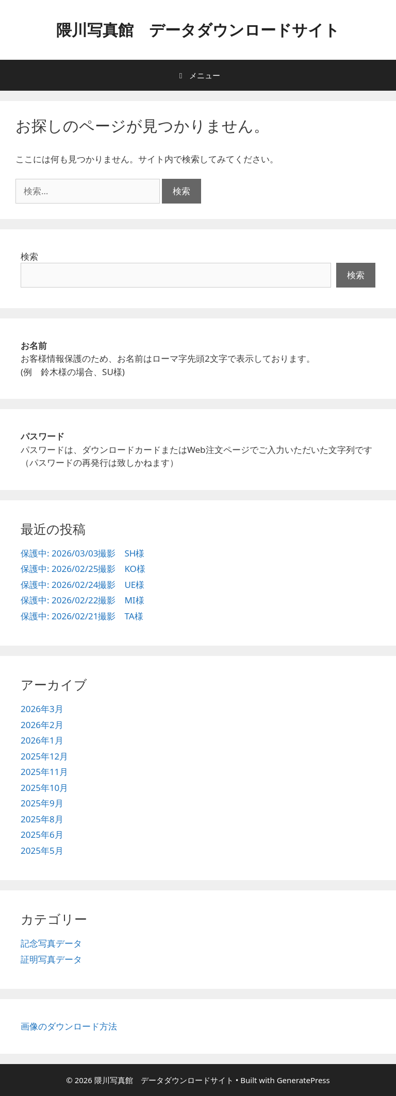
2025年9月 (42, 803)
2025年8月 (42, 819)
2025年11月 (44, 772)
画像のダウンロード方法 (69, 1026)
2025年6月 (42, 834)
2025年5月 (42, 850)
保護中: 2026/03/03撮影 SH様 (82, 553)
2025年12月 (44, 756)
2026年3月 (42, 709)
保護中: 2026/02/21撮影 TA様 (82, 616)
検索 (29, 256)
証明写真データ (51, 959)
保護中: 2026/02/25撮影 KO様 (83, 569)
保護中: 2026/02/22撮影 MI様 (82, 600)
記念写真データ (51, 943)
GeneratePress (303, 1080)
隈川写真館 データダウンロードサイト (198, 29)
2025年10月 (44, 788)
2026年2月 (42, 725)
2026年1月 (42, 740)
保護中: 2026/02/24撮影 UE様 (82, 585)
